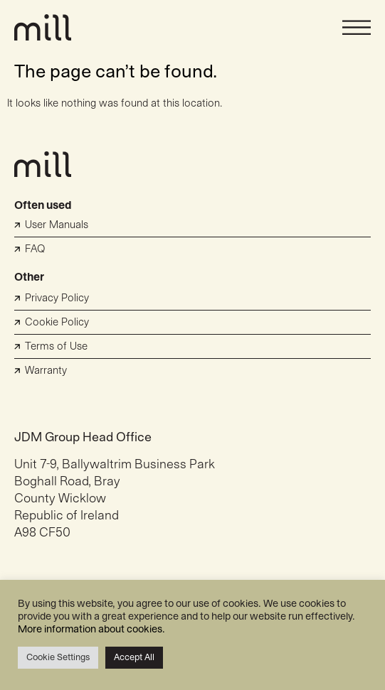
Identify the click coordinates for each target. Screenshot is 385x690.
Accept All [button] (134, 657)
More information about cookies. (91, 629)
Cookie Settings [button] (58, 657)
